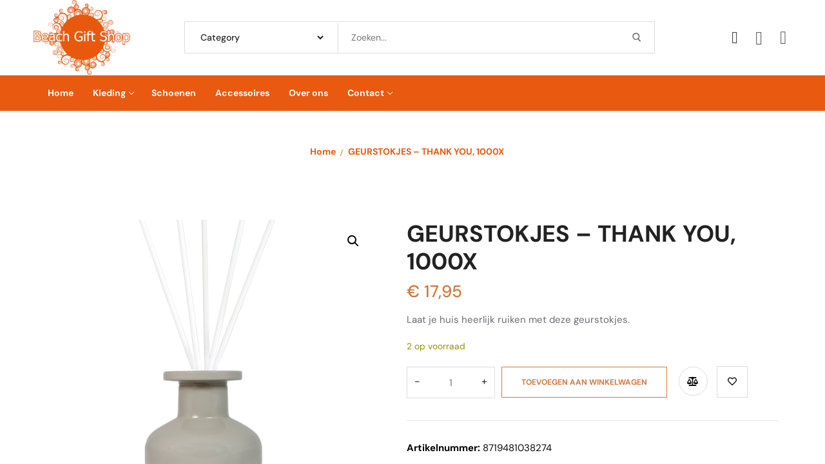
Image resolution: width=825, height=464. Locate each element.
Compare (686, 379)
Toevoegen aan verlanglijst (727, 380)
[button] (353, 241)
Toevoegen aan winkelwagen (578, 380)
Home (323, 151)
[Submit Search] (636, 37)
